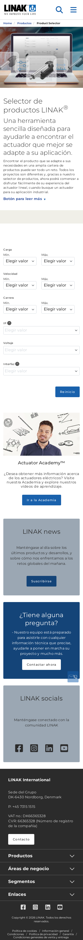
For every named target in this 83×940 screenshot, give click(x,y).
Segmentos (21, 881)
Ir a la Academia (41, 500)
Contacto (21, 839)
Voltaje (8, 343)
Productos (20, 855)
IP (4, 323)
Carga (7, 249)
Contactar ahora (41, 665)
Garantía (68, 934)
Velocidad (10, 273)
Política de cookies (24, 930)
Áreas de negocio (28, 868)
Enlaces (17, 894)
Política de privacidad (43, 934)
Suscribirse (41, 581)
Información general (55, 930)
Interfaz (8, 364)
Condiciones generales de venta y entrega (41, 937)
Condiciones (15, 934)
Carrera (8, 297)
